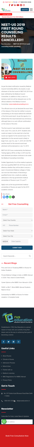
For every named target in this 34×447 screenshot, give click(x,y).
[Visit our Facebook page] (10, 5)
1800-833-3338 (25, 2)
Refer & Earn (7, 366)
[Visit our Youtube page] (18, 5)
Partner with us (11, 2)
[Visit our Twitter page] (12, 5)
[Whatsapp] (10, 197)
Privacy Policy (7, 380)
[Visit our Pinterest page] (21, 5)
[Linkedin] (7, 197)
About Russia (7, 356)
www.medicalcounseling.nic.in (18, 104)
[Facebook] (4, 197)
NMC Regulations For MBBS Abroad (14, 377)
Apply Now (25, 9)
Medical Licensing (8, 373)
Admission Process (9, 363)
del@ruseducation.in (23, 401)
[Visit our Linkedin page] (15, 5)
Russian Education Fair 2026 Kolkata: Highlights (18, 17)
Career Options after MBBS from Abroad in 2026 (16, 282)
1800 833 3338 (9, 401)
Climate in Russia (8, 359)
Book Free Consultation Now (17, 436)
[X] (13, 197)
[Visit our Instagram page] (24, 5)
